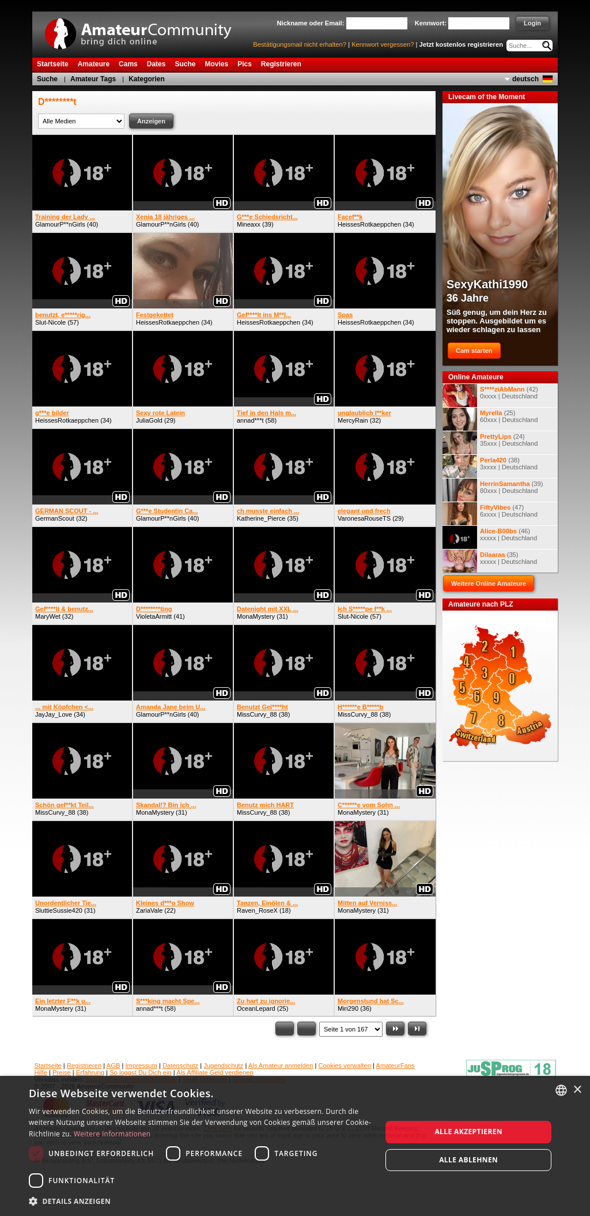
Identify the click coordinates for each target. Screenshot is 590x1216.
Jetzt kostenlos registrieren (461, 44)
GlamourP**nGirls (60, 224)
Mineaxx (248, 224)
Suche (47, 79)
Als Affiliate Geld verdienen (215, 1072)
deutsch (525, 79)
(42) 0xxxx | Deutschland (490, 395)
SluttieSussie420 (58, 910)
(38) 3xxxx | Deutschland (490, 466)
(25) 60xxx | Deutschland (490, 419)
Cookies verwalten (345, 1065)
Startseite (48, 1065)
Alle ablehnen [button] (468, 1160)
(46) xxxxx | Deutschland (489, 537)
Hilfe (41, 1072)
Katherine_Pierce (261, 518)
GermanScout (54, 518)
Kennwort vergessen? (382, 44)
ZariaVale (149, 910)
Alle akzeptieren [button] (468, 1131)
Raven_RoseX (257, 910)
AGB (113, 1065)
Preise (61, 1072)
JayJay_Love (53, 714)
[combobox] (561, 1090)
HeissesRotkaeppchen (369, 224)
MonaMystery (256, 616)
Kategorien (146, 79)
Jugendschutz (223, 1065)
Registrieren (84, 1065)
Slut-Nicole (50, 322)
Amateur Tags (93, 79)
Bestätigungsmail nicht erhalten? (299, 44)
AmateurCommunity (144, 29)
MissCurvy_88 (257, 714)
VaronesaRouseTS (364, 518)
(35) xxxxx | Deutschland (489, 561)
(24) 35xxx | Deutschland (490, 442)
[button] (200, 1200)
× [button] (577, 1090)
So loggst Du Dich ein (140, 1072)
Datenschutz (180, 1065)
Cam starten (474, 350)
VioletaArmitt (154, 616)
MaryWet (47, 616)
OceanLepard (256, 1008)
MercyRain (353, 420)
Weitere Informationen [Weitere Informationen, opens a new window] (112, 1134)
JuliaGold (149, 420)
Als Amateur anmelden (280, 1065)
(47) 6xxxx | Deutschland (490, 513)
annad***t (250, 420)
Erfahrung (90, 1072)
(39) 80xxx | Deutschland (492, 490)
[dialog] (295, 1146)
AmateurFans (395, 1065)
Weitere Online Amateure (488, 583)
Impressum (141, 1065)
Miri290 (348, 1008)
